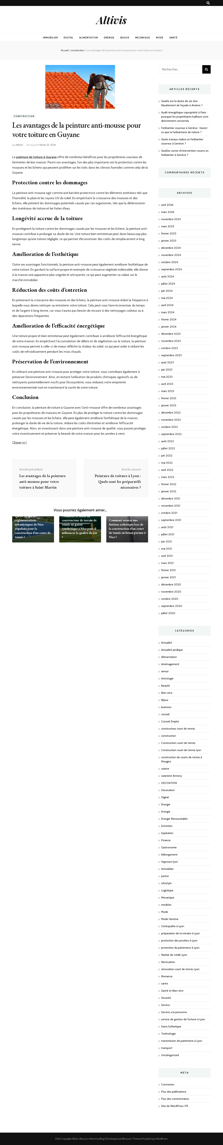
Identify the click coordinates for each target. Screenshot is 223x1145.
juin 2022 (166, 455)
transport (166, 1048)
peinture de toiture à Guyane (36, 157)
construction (24, 116)
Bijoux (124, 37)
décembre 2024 (171, 247)
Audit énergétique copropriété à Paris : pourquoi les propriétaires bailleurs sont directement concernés (184, 116)
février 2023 (168, 398)
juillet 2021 (167, 534)
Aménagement (170, 664)
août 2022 (167, 441)
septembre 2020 (171, 606)
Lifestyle (166, 883)
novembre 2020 (171, 591)
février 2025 (168, 233)
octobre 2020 (169, 598)
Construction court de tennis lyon (181, 750)
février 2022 (168, 484)
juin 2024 (166, 290)
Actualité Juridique (172, 649)
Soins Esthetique (171, 1026)
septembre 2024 (171, 269)
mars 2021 (167, 563)
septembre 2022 (171, 434)
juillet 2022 (168, 448)
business (166, 707)
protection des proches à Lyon (179, 940)
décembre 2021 (170, 498)
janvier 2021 (168, 577)
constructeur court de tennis (178, 728)
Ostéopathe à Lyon (172, 926)
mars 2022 (167, 477)
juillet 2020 (168, 613)
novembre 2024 (171, 255)
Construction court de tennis (178, 743)
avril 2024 (167, 305)
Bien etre (166, 692)
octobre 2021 (169, 512)
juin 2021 (166, 541)
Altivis (112, 20)
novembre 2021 (170, 505)
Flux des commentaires (175, 1098)
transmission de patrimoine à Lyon (181, 1040)
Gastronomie (169, 847)
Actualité (166, 642)
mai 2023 (166, 376)
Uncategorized (170, 1055)
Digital (68, 37)
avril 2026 (167, 204)
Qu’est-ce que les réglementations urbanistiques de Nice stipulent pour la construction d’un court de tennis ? (33, 526)
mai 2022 (167, 462)
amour (165, 671)
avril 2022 (167, 470)
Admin (19, 144)
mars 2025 (167, 226)
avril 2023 (167, 384)
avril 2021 (167, 555)
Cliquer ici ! (19, 442)
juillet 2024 (168, 283)
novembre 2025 (171, 219)
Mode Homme (169, 919)
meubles (166, 904)
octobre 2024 (169, 262)
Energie (109, 37)
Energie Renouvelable (174, 818)
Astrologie (167, 678)
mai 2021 (166, 548)
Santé (173, 37)
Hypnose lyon (169, 861)
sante (164, 983)
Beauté (165, 685)
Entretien (166, 826)
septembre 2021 (171, 520)
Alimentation (88, 37)
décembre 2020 (171, 584)
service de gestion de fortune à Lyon (183, 1019)
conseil (165, 714)
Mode (159, 37)
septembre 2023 (171, 355)
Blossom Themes (132, 1138)
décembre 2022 (171, 412)
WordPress (162, 1138)
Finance (166, 840)
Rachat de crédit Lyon (174, 954)
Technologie (168, 1033)
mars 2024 (167, 312)
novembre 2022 (171, 419)
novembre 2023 (171, 341)
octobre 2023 (169, 348)
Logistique (167, 890)
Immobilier (50, 37)
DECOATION (169, 783)
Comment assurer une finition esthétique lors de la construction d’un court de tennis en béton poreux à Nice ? (127, 528)
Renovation (168, 962)
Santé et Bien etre (172, 990)
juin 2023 (166, 369)
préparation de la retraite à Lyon (180, 933)
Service (165, 1005)
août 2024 (167, 276)
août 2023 (167, 362)
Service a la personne (174, 1012)
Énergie (165, 804)
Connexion (167, 1084)
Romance (166, 976)
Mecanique (142, 37)
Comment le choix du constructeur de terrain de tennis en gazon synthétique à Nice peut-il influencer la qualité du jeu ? (79, 526)
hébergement (169, 854)
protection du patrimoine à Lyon (180, 947)
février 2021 (168, 570)
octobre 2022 (169, 427)
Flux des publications (173, 1091)
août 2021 (167, 527)
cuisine (165, 768)
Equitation (167, 833)
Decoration (168, 790)
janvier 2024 (168, 326)
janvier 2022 (168, 491)
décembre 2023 (170, 333)
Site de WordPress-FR (174, 1106)
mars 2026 (167, 212)
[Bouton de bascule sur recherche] (208, 3)
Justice (165, 876)
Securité (166, 997)
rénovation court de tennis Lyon (180, 969)
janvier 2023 (168, 405)
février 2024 (168, 319)
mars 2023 (167, 391)
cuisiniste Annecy (171, 775)
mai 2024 (167, 298)
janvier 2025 (168, 240)
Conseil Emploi (170, 721)
